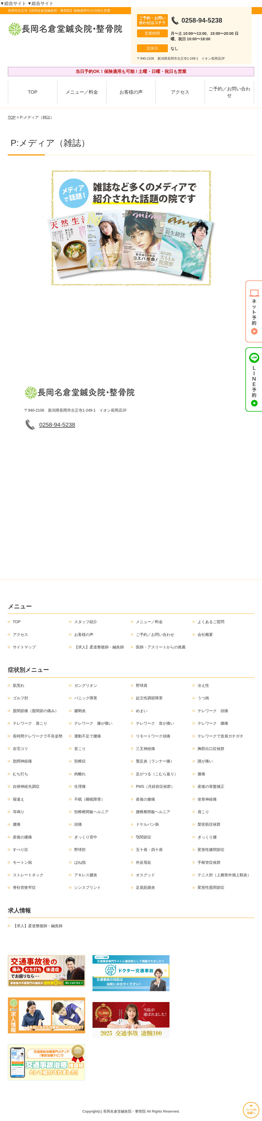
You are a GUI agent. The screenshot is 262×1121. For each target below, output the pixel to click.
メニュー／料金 (82, 92)
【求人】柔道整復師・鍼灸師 (99, 647)
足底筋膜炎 (145, 887)
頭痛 (78, 824)
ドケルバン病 (147, 824)
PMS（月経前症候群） (155, 786)
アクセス (180, 92)
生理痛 (80, 786)
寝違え (18, 799)
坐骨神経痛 (207, 799)
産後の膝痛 (145, 799)
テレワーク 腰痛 (213, 723)
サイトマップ (24, 647)
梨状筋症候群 (209, 824)
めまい (141, 711)
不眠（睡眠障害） (89, 799)
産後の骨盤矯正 (211, 786)
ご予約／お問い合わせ (229, 92)
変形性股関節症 (211, 887)
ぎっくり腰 (207, 837)
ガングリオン (85, 685)
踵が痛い (205, 761)
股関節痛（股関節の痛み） (36, 711)
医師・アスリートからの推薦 (161, 647)
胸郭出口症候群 (211, 748)
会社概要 (205, 634)
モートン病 (22, 862)
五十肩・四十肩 (149, 849)
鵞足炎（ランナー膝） (155, 761)
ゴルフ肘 (20, 698)
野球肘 (80, 849)
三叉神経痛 (145, 748)
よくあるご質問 (211, 622)
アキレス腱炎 (85, 875)
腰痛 (16, 824)
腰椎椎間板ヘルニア (153, 812)
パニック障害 (85, 698)
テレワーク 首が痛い (155, 723)
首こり (80, 748)
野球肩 (141, 685)
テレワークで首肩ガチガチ (220, 736)
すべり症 (20, 849)
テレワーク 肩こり (30, 723)
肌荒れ (18, 685)
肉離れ (80, 774)
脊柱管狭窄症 (24, 887)
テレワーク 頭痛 (213, 711)
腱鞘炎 (80, 711)
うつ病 (203, 698)
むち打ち (20, 774)
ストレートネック (28, 875)
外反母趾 (143, 862)
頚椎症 (80, 761)
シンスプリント (87, 887)
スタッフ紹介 (85, 622)
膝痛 (201, 774)
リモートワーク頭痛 (153, 736)
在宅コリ (20, 748)
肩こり (203, 812)
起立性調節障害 (149, 698)
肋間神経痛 (22, 761)
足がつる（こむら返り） (157, 774)
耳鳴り (18, 812)
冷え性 (203, 685)
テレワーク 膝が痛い (93, 723)
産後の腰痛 (22, 837)
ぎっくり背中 (85, 837)
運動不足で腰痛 (87, 736)
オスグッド (145, 875)
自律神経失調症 (26, 786)
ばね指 (80, 862)
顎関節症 (143, 837)
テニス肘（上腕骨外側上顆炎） (224, 875)
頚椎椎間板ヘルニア (91, 812)
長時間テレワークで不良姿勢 (37, 736)
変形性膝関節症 (211, 849)
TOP (32, 92)
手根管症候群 (209, 862)
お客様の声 (131, 92)
